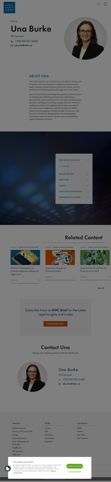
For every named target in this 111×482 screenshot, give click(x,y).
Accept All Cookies (75, 466)
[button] (8, 468)
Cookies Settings (74, 472)
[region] (49, 468)
